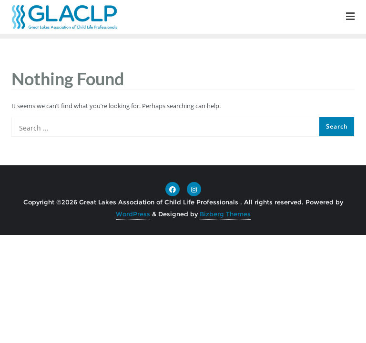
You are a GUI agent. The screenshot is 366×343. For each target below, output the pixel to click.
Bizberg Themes (225, 214)
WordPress (133, 214)
